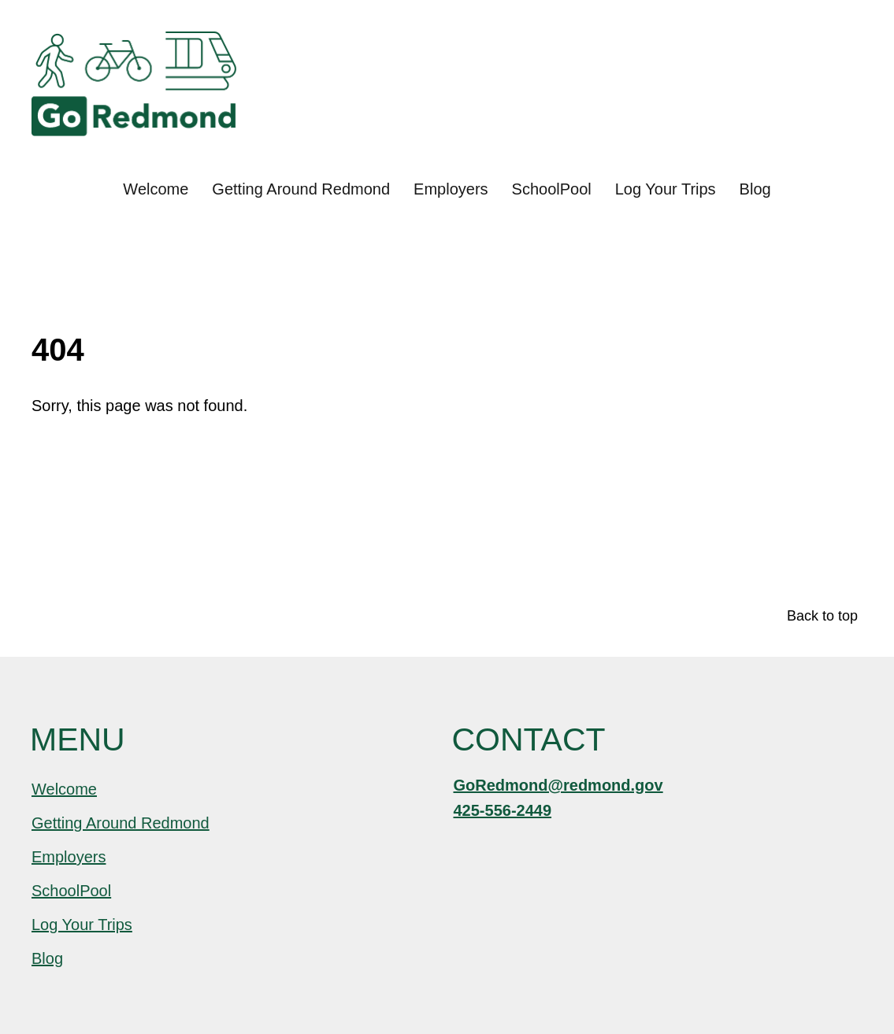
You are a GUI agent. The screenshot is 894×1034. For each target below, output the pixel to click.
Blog (755, 189)
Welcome (155, 189)
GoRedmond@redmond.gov (558, 785)
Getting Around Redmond (301, 189)
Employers (451, 189)
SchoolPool (552, 189)
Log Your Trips (665, 189)
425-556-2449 (503, 810)
